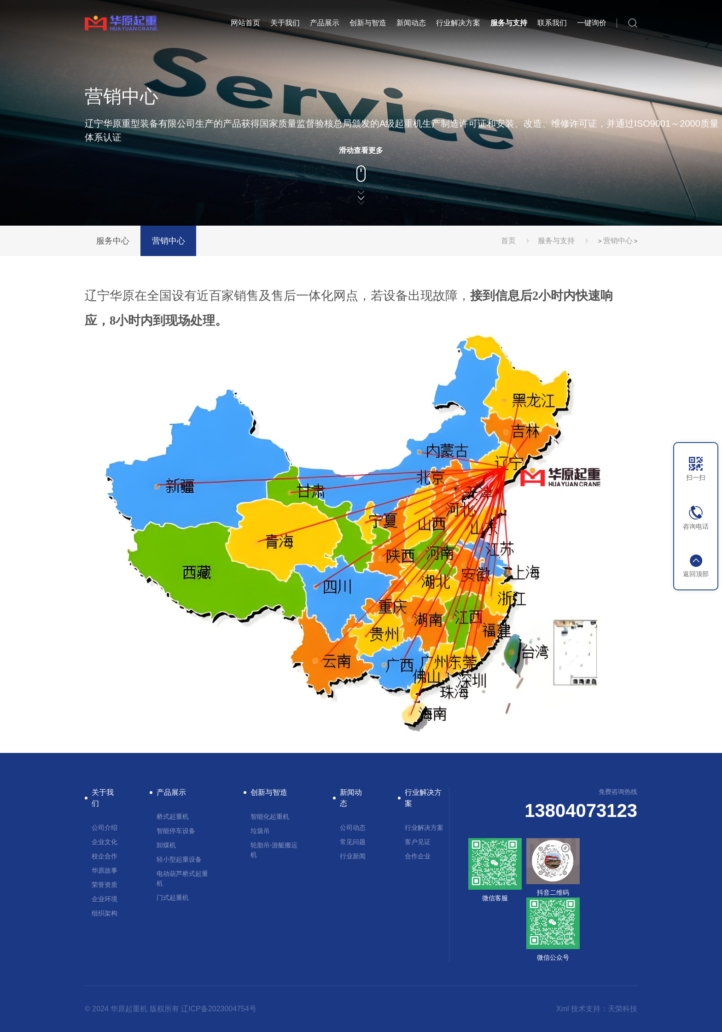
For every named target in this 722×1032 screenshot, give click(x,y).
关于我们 (285, 23)
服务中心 (112, 240)
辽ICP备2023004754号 (218, 1009)
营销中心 (168, 240)
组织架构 (104, 913)
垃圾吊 (260, 830)
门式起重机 (173, 897)
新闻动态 (411, 23)
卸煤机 (166, 845)
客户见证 (418, 841)
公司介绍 (104, 827)
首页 (508, 241)
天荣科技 (622, 1009)
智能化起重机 (269, 816)
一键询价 (591, 23)
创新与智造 (367, 23)
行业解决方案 (458, 23)
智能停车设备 (176, 830)
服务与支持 (508, 23)
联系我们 (552, 23)
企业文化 (104, 841)
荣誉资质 (104, 884)
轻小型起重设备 (179, 859)
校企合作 (104, 856)
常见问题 (353, 841)
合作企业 (418, 856)
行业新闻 (353, 856)
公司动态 (353, 827)
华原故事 (104, 870)
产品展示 (324, 23)
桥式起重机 (173, 816)
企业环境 (104, 899)
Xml (562, 1009)
